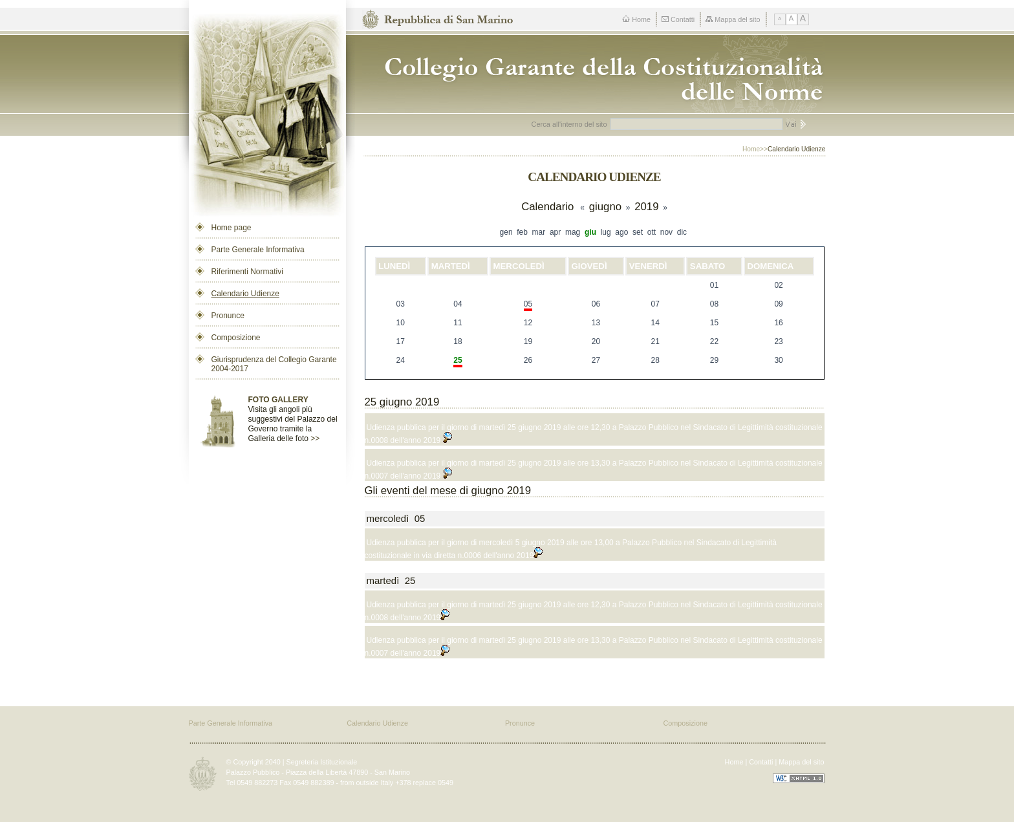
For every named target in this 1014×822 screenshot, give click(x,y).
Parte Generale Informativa (258, 249)
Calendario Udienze (245, 293)
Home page (231, 227)
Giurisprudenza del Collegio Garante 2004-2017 (274, 364)
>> (314, 438)
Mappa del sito (733, 19)
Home (636, 19)
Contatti (678, 19)
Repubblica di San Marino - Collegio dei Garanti (598, 74)
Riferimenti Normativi (247, 271)
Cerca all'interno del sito (569, 124)
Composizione (236, 337)
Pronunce (227, 315)
